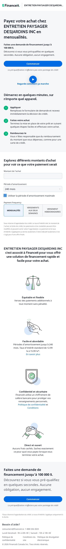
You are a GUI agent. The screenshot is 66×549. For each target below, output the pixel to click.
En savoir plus (33, 354)
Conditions (33, 407)
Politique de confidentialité (31, 404)
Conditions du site (29, 538)
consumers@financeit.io (13, 529)
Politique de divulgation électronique (48, 538)
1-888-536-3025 (32, 529)
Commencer (33, 63)
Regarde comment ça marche (33, 83)
